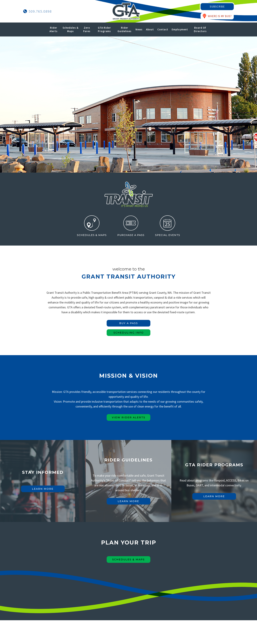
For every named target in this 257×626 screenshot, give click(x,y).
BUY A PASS (128, 323)
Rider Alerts (53, 29)
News (138, 29)
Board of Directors (200, 29)
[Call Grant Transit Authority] (37, 11)
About (150, 29)
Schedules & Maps (70, 29)
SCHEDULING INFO (128, 332)
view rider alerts (128, 417)
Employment (180, 29)
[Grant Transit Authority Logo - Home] (126, 11)
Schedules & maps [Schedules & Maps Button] (128, 559)
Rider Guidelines (124, 29)
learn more (42, 488)
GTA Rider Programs (104, 29)
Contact (162, 29)
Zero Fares (86, 29)
